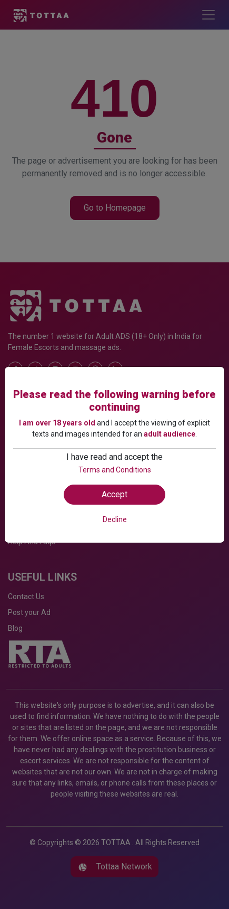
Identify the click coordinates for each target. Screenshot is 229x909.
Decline (115, 519)
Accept (114, 494)
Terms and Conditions (114, 470)
